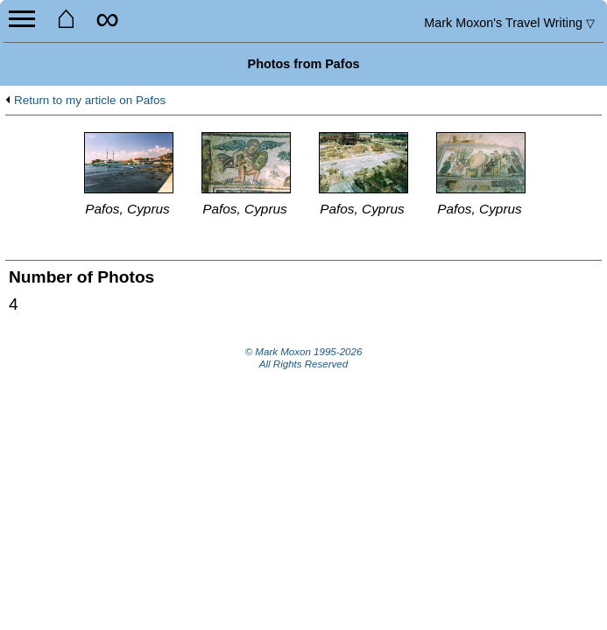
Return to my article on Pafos (90, 100)
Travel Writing (509, 23)
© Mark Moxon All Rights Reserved (304, 357)
